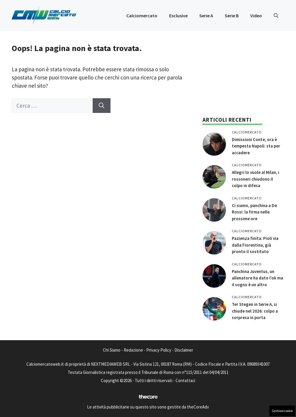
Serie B (232, 15)
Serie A (206, 15)
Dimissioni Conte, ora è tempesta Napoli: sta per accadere (256, 146)
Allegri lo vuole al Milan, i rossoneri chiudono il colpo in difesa (255, 178)
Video (256, 15)
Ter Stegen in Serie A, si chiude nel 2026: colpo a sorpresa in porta (255, 310)
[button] (276, 15)
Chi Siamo (111, 350)
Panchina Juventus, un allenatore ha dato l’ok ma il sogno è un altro (257, 278)
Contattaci (185, 380)
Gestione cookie (282, 411)
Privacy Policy (158, 350)
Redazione (133, 350)
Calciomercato (141, 15)
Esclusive (178, 15)
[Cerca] (101, 105)
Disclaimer (183, 350)
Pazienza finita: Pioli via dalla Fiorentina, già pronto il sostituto (255, 244)
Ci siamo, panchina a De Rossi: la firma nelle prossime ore (254, 212)
